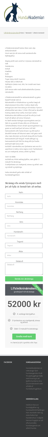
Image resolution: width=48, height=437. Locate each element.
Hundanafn (18, 232)
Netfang (19, 212)
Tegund (20, 241)
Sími (21, 222)
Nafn (21, 192)
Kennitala (19, 202)
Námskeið (28, 33)
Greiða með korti (24, 336)
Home (22, 33)
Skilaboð (19, 261)
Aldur (21, 251)
